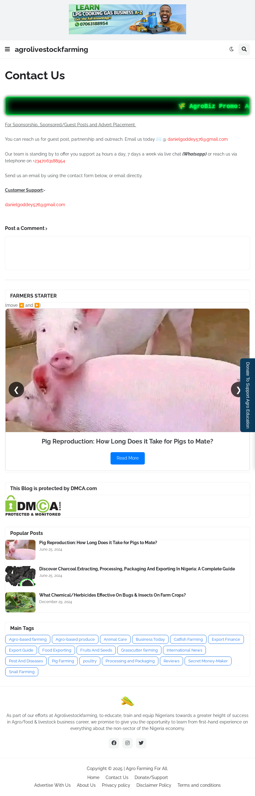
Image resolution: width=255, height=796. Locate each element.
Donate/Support (151, 777)
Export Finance (226, 639)
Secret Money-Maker (208, 661)
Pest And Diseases (26, 661)
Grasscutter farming (139, 650)
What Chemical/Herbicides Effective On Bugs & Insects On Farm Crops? (112, 595)
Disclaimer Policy (153, 785)
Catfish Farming (188, 639)
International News (184, 650)
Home (93, 777)
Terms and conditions (199, 785)
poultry (90, 661)
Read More (128, 458)
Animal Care (115, 639)
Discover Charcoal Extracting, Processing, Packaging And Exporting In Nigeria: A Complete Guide (137, 568)
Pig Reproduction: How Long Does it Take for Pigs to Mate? (98, 542)
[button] (7, 49)
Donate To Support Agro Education (247, 395)
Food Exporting (56, 650)
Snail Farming (22, 671)
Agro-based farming (28, 639)
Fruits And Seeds (96, 650)
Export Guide (21, 650)
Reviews (171, 661)
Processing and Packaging (130, 661)
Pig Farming (63, 661)
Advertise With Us (52, 785)
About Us (86, 785)
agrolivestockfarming (51, 49)
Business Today (150, 639)
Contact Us (117, 777)
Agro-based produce (75, 639)
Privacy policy (116, 785)
